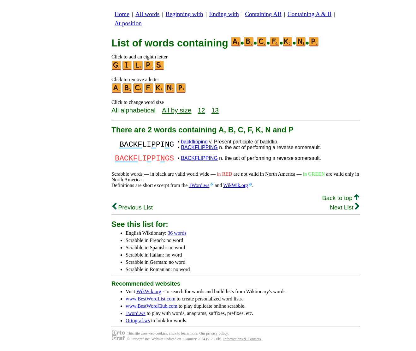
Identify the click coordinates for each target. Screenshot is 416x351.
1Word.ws (199, 187)
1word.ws (136, 315)
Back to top (340, 200)
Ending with (224, 14)
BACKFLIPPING (199, 147)
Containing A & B (309, 14)
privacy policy (217, 335)
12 (201, 110)
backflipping (194, 141)
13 (215, 110)
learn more (189, 335)
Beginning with (184, 14)
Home (122, 14)
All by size (177, 110)
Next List (344, 209)
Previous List (132, 209)
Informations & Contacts (242, 341)
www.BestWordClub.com (151, 308)
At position (128, 23)
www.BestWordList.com (150, 300)
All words (147, 14)
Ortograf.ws (138, 322)
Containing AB (263, 14)
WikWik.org (235, 187)
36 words (177, 235)
